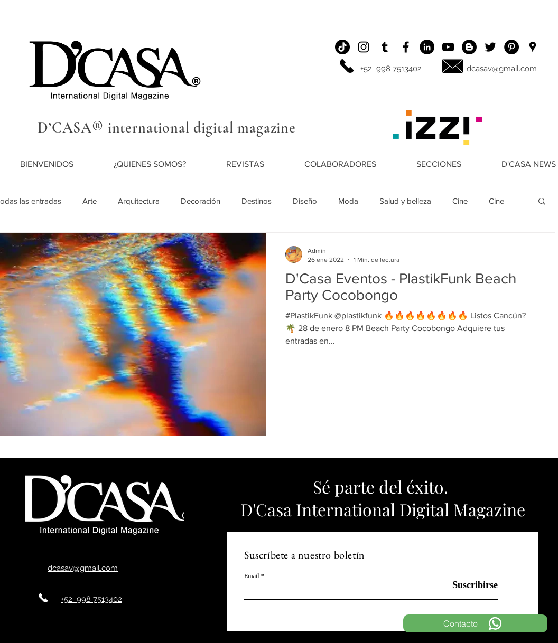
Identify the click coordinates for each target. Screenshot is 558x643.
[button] (542, 201)
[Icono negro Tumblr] (384, 47)
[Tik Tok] (342, 47)
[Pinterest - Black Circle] (511, 47)
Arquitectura (139, 200)
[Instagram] (363, 47)
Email (251, 576)
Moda (348, 200)
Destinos (256, 200)
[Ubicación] (532, 47)
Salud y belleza (405, 200)
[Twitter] (490, 47)
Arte (89, 200)
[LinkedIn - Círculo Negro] (427, 47)
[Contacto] (475, 623)
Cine (460, 200)
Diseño (305, 200)
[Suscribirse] (471, 585)
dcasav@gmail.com (502, 68)
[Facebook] (405, 47)
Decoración (200, 200)
